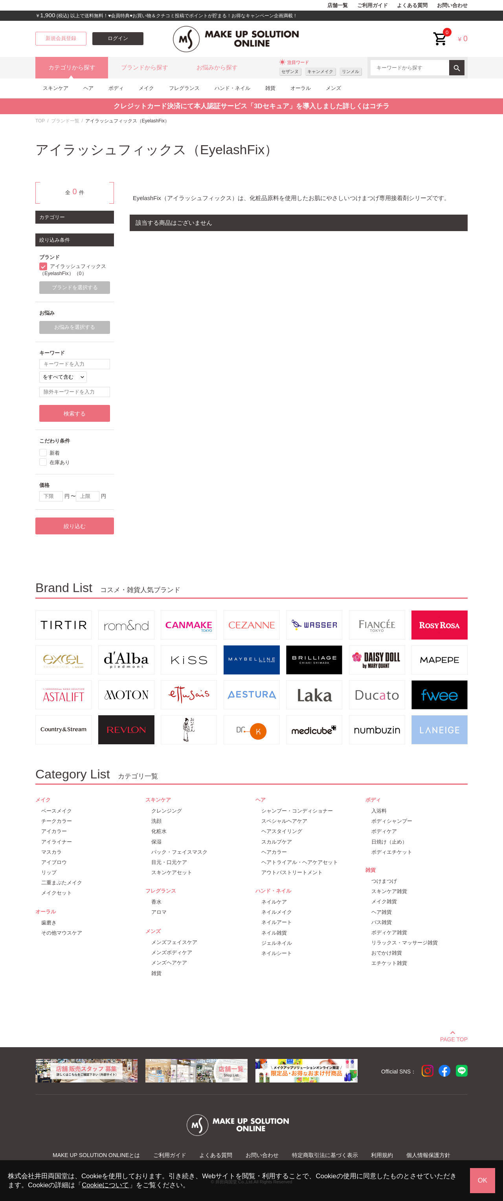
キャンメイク (320, 71)
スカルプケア (276, 842)
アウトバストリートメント (292, 872)
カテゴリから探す (71, 67)
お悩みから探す (217, 67)
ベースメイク (56, 811)
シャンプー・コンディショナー (297, 811)
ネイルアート (276, 922)
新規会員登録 (61, 38)
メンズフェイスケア (174, 942)
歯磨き (49, 923)
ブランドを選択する (75, 287)
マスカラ (51, 852)
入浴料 (379, 811)
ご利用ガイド (372, 5)
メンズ (333, 88)
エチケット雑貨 (389, 963)
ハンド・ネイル (232, 88)
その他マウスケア (61, 933)
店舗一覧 (337, 5)
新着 (55, 453)
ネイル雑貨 (274, 933)
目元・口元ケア (169, 862)
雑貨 (270, 88)
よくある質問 (412, 5)
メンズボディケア (171, 952)
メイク (146, 88)
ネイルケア (274, 902)
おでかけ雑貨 (386, 953)
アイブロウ (54, 862)
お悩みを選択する (74, 327)
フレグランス (184, 88)
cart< (440, 32)
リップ (49, 872)
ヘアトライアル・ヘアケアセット (299, 862)
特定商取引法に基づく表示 (325, 1155)
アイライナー (56, 842)
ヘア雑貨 (381, 912)
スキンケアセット (171, 872)
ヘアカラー (274, 852)
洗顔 (156, 821)
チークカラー (56, 821)
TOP (40, 121)
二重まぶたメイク (61, 883)
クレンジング (166, 811)
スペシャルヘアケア (284, 821)
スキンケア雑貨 (389, 891)
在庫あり (60, 462)
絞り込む (75, 526)
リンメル (350, 71)
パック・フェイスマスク (179, 852)
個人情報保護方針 (428, 1155)
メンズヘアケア (169, 963)
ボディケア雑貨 (389, 932)
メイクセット (56, 893)
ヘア (88, 88)
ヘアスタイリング (281, 831)
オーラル (300, 88)
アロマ (159, 912)
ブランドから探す (144, 67)
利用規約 (382, 1155)
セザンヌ (290, 71)
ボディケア (384, 831)
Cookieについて (105, 1185)
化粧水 (159, 831)
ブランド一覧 (65, 121)
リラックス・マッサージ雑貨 (404, 943)
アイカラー (54, 831)
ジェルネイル (276, 943)
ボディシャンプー (391, 821)
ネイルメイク (276, 912)
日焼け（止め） (389, 842)
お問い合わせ (452, 5)
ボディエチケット (391, 852)
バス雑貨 (381, 922)
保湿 (156, 842)
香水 (156, 902)
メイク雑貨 (384, 901)
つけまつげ (384, 881)
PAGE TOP (454, 1038)
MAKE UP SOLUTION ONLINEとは (96, 1155)
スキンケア (55, 88)
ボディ (116, 88)
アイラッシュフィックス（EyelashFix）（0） (72, 270)
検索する (75, 413)
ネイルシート (276, 953)
